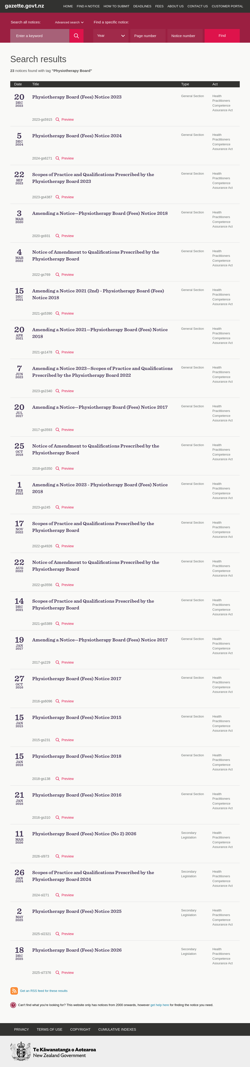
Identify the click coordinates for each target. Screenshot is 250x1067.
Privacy (21, 1029)
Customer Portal (227, 6)
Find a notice (88, 6)
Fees (159, 6)
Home (68, 6)
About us (175, 6)
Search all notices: (26, 22)
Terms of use (49, 1029)
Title (35, 84)
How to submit (117, 6)
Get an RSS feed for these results (43, 991)
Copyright (80, 1029)
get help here (160, 1005)
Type (185, 84)
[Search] (76, 36)
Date (18, 84)
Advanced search (69, 22)
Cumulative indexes (117, 1029)
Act (215, 84)
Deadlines (142, 6)
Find (222, 35)
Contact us (198, 6)
